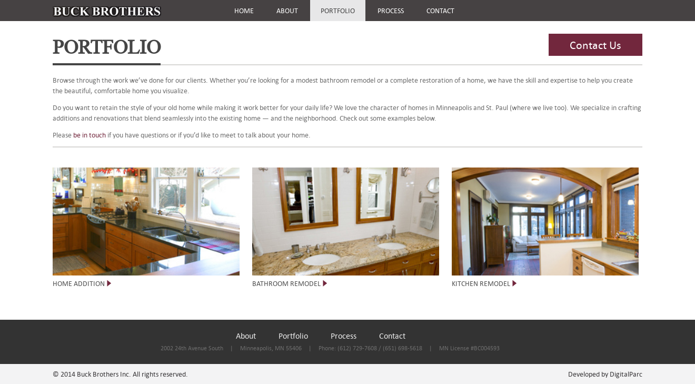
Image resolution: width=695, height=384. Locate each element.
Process (343, 335)
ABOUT (287, 10)
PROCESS (391, 10)
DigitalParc (626, 374)
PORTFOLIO (338, 10)
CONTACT (440, 10)
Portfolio (293, 335)
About (246, 335)
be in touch (89, 135)
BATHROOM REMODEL (286, 283)
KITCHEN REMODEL (481, 283)
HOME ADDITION (79, 283)
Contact (392, 335)
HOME (244, 10)
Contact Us (595, 45)
